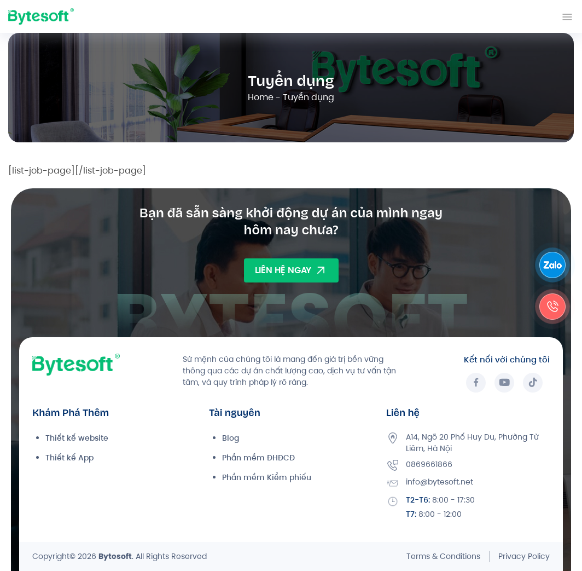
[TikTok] (533, 383)
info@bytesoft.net (439, 481)
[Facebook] (476, 383)
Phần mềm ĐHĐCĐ (258, 457)
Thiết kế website (76, 437)
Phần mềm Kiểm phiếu (266, 477)
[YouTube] (504, 383)
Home (260, 97)
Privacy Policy (524, 556)
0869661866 (429, 464)
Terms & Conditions (443, 556)
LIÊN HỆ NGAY (291, 270)
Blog (230, 437)
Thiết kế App (69, 457)
